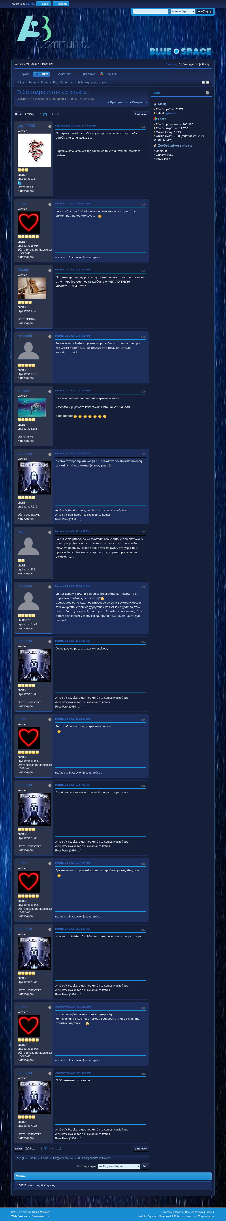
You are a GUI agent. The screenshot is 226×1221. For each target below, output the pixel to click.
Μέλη (162, 104)
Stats (157, 92)
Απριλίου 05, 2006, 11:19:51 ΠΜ (73, 1006)
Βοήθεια (178, 1212)
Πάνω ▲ (210, 1212)
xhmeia (24, 391)
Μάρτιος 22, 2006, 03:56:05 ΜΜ (72, 335)
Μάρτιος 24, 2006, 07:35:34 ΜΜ (72, 862)
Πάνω (18, 1148)
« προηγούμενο (118, 102)
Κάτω (18, 114)
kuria (22, 204)
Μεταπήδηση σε (86, 1166)
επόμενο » (139, 102)
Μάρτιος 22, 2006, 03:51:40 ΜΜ (72, 269)
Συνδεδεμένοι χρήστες (175, 145)
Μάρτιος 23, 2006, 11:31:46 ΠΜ (72, 641)
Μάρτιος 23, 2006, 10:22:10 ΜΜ (72, 718)
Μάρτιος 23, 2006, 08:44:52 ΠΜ (72, 453)
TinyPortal (167, 1212)
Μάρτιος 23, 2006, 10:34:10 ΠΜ (72, 586)
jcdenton (25, 453)
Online (21, 1176)
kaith (22, 531)
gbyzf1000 (26, 126)
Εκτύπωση (141, 114)
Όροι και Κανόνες (194, 1212)
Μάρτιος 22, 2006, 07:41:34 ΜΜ (72, 390)
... (56, 114)
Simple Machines (41, 1212)
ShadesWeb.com (41, 1216)
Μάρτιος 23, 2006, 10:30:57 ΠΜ (72, 531)
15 (59, 114)
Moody (23, 270)
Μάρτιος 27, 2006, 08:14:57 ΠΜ (72, 928)
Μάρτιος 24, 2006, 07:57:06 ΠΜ (72, 784)
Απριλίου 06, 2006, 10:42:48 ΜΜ (73, 1072)
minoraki (25, 336)
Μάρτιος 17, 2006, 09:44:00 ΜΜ (72, 203)
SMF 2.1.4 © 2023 (21, 1212)
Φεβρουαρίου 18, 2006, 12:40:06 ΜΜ (75, 125)
